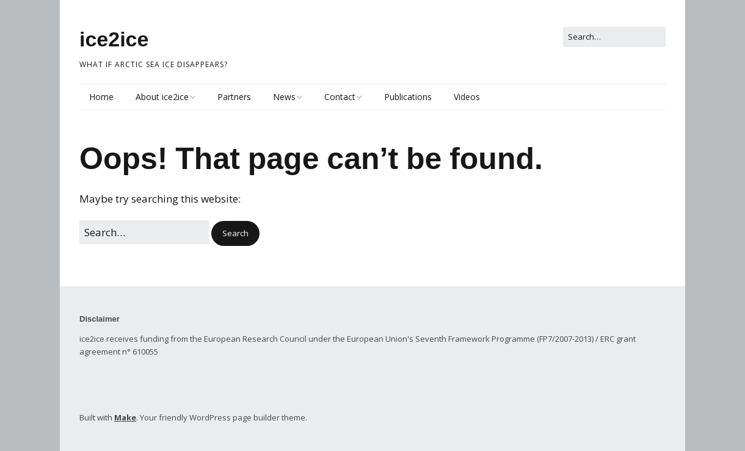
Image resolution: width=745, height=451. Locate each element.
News (284, 97)
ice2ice (113, 39)
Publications (408, 97)
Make (125, 417)
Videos (467, 97)
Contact (339, 97)
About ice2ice (162, 97)
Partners (234, 97)
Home (101, 97)
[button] (235, 233)
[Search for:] (614, 37)
